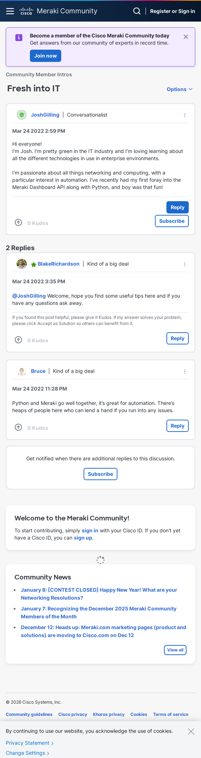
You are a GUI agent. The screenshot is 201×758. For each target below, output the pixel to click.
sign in (90, 530)
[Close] (191, 736)
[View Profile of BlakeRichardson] (59, 264)
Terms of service (170, 714)
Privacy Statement (27, 748)
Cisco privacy (72, 714)
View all (175, 650)
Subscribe (171, 221)
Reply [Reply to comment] (177, 338)
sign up (83, 537)
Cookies (138, 714)
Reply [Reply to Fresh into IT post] (177, 207)
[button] (185, 115)
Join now (45, 56)
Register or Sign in (172, 11)
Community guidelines (29, 714)
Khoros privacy (109, 714)
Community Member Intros (39, 74)
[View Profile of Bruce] (38, 371)
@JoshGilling (29, 296)
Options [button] (177, 89)
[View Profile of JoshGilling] (45, 115)
